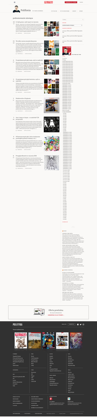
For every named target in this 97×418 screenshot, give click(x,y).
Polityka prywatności (35, 401)
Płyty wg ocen (54, 11)
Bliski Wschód (34, 362)
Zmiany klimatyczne (54, 383)
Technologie (52, 381)
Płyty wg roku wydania (64, 11)
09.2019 (64, 126)
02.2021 (64, 184)
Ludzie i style (71, 374)
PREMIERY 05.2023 (67, 146)
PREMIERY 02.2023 (67, 137)
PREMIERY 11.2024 (66, 107)
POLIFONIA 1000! (66, 83)
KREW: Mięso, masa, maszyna (67, 292)
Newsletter (64, 324)
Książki (51, 356)
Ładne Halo (53, 413)
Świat (32, 354)
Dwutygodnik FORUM (16, 413)
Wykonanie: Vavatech (62, 413)
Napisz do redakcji (16, 401)
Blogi (69, 354)
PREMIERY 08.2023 (67, 156)
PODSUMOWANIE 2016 (67, 69)
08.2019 (64, 124)
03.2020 (65, 205)
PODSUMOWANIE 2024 (67, 82)
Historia (70, 372)
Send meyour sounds (73, 227)
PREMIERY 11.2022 (67, 164)
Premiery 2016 (66, 180)
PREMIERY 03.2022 (67, 139)
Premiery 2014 (66, 176)
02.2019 (64, 115)
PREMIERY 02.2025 (66, 90)
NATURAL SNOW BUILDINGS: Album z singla (70, 245)
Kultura (51, 354)
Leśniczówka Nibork (38, 413)
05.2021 (64, 189)
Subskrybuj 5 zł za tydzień (55, 315)
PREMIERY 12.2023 (67, 169)
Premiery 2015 (66, 178)
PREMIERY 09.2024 (66, 104)
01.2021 (64, 183)
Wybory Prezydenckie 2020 (19, 376)
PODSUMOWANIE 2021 (67, 77)
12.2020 (64, 219)
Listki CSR (33, 381)
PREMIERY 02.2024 (66, 88)
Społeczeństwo (71, 376)
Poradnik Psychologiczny (18, 360)
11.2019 (64, 129)
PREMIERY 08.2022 (67, 154)
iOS (50, 401)
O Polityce (15, 405)
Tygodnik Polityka (17, 356)
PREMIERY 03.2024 (66, 91)
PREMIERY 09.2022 (67, 157)
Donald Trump (34, 360)
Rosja (32, 363)
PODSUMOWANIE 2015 (67, 68)
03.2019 (64, 116)
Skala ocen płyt (65, 110)
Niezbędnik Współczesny (18, 362)
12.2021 (64, 200)
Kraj (14, 374)
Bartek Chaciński (27, 33)
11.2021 (64, 198)
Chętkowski (70, 363)
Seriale (51, 362)
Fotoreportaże (71, 383)
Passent (69, 356)
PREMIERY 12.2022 (67, 167)
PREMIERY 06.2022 (67, 148)
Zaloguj (81, 2)
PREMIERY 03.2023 (67, 140)
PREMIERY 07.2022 (67, 151)
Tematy (69, 389)
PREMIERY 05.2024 (66, 98)
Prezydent (15, 384)
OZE (32, 378)
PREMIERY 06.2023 (67, 150)
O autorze (64, 58)
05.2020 (65, 208)
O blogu (64, 60)
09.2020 (65, 214)
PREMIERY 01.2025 (66, 87)
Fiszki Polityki (70, 401)
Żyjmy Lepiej (15, 365)
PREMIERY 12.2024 (66, 109)
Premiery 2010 (66, 170)
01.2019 (64, 113)
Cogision (50, 413)
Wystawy (52, 363)
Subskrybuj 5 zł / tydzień (71, 2)
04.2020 (65, 206)
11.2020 (64, 217)
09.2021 (64, 195)
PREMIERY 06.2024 (66, 99)
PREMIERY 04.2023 (67, 143)
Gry (50, 367)
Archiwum (70, 385)
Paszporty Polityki (54, 369)
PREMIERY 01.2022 (67, 132)
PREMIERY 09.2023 (67, 159)
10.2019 (64, 128)
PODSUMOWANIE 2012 (67, 63)
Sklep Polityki (71, 392)
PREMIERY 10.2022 (67, 161)
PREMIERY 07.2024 (66, 101)
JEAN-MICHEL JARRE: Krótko (67, 233)
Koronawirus (15, 370)
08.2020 (65, 213)
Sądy (14, 386)
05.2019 (64, 120)
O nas (69, 390)
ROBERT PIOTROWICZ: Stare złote (68, 257)
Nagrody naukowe (53, 385)
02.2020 (65, 203)
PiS (13, 378)
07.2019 (64, 123)
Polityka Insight (27, 413)
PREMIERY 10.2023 (67, 162)
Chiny (32, 365)
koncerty (74, 11)
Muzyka (51, 358)
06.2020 (65, 210)
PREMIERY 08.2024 (66, 102)
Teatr (51, 365)
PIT (32, 374)
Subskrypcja (71, 324)
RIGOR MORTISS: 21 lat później (68, 283)
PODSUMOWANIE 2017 (67, 71)
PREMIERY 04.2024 (66, 94)
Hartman (70, 358)
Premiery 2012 (66, 173)
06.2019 (64, 121)
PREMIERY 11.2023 (67, 165)
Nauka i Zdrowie (53, 375)
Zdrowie (51, 378)
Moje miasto (70, 379)
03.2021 (64, 186)
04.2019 (65, 118)
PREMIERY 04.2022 (67, 142)
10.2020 (65, 216)
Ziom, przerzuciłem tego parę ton (72, 31)
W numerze (15, 354)
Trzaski (64, 231)
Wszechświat (52, 379)
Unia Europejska (34, 358)
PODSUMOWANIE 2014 (67, 66)
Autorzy (70, 387)
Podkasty (70, 381)
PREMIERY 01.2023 (67, 134)
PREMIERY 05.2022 (67, 145)
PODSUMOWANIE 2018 (67, 72)
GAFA (32, 379)
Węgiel (32, 376)
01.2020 (65, 202)
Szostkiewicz (71, 360)
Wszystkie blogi (71, 365)
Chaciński (70, 362)
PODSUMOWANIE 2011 (67, 61)
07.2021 (64, 192)
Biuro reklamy (15, 399)
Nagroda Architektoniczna (55, 371)
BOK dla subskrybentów (17, 403)
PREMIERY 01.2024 (66, 85)
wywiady (81, 11)
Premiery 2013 (66, 175)
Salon (14, 363)
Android (53, 401)
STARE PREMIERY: (66, 112)
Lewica (14, 380)
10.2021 (64, 197)
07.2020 (65, 211)
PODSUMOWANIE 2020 (67, 75)
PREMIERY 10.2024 (66, 105)
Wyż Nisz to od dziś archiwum (68, 272)
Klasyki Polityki (71, 378)
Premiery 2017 (66, 181)
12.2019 (64, 131)
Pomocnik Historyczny (18, 358)
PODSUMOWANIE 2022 (67, 79)
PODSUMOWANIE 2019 (67, 74)
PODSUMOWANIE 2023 (67, 80)
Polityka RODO (34, 403)
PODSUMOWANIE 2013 (67, 64)
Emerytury (33, 372)
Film (51, 360)
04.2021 (65, 187)
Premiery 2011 (66, 172)
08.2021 (64, 194)
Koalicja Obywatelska (17, 382)
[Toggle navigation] (14, 2)
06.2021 (64, 191)
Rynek (32, 370)
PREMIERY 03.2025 (66, 93)
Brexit (32, 356)
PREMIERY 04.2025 (66, 96)
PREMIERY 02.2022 (67, 135)
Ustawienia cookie (34, 405)
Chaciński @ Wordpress (68, 270)
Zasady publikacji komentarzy (37, 399)
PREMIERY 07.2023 (67, 153)
